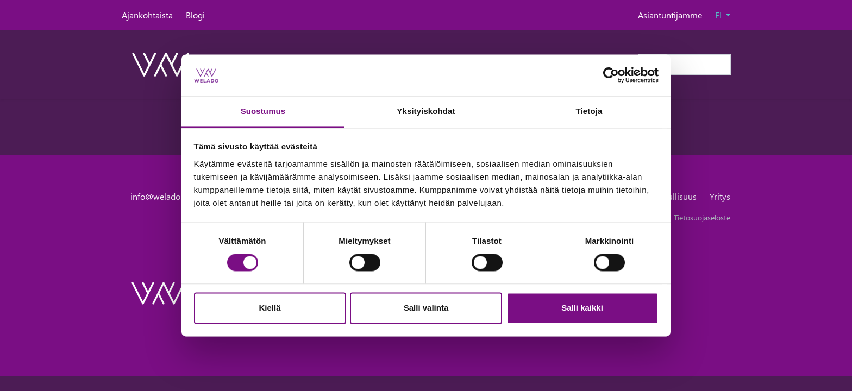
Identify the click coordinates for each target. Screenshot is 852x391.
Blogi (195, 15)
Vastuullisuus (672, 196)
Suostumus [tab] (263, 111)
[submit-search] (723, 64)
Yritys (720, 196)
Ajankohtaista (147, 15)
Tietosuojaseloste (702, 217)
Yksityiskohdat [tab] (426, 111)
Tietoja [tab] (589, 111)
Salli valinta (426, 307)
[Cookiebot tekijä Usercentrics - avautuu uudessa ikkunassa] (611, 75)
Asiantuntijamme (670, 15)
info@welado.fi (158, 196)
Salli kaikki (582, 307)
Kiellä (269, 307)
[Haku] (684, 64)
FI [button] (719, 15)
